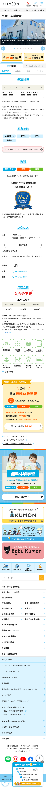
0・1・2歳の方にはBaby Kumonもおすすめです (22, 149)
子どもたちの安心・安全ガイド (23, 751)
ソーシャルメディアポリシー (29, 748)
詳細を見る (9, 372)
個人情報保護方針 (13, 746)
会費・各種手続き (28, 570)
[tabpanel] (23, 32)
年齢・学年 (6, 569)
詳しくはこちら (22, 496)
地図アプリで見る (10, 251)
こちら (5, 332)
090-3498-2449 (19, 271)
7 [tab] (31, 48)
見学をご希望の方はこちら (13, 436)
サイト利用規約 (12, 748)
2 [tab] (17, 48)
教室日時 (5, 71)
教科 (28, 71)
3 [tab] (20, 48)
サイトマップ (25, 746)
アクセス (39, 71)
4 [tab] (23, 48)
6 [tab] (28, 48)
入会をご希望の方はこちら (13, 440)
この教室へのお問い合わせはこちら (17, 443)
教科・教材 (17, 569)
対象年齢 (17, 71)
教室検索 (40, 569)
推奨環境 (35, 746)
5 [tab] (26, 48)
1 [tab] (14, 48)
